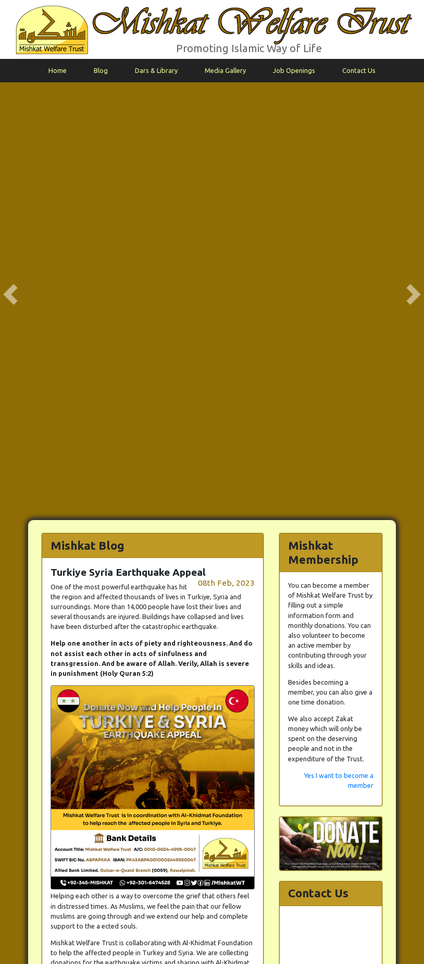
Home (57, 70)
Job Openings (294, 70)
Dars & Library (156, 70)
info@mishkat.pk (390, 939)
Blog (101, 70)
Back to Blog (244, 657)
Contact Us (359, 70)
